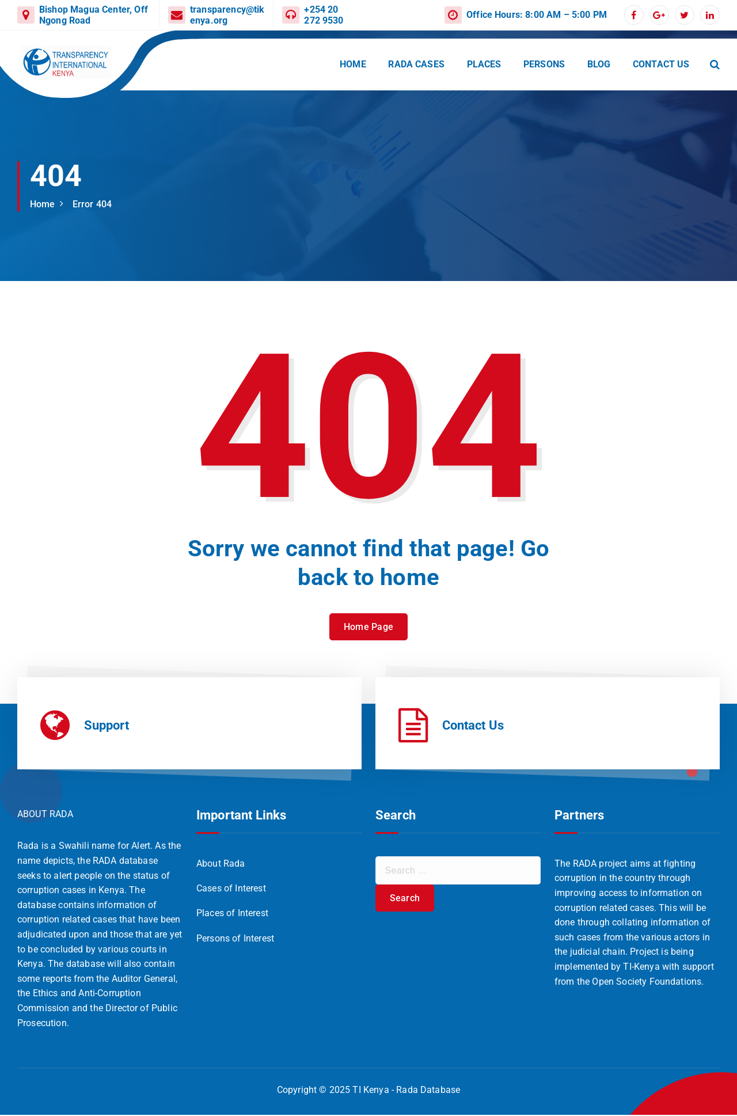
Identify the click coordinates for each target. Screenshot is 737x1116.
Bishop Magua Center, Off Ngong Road (93, 15)
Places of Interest (232, 914)
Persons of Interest (235, 939)
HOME (353, 64)
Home (42, 204)
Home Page (369, 642)
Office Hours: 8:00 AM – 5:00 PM (536, 14)
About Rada (220, 864)
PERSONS (544, 64)
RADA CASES (416, 64)
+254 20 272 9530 (323, 15)
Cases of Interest (231, 889)
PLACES (484, 64)
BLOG (599, 64)
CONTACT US (661, 64)
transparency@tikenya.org (227, 15)
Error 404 (92, 204)
